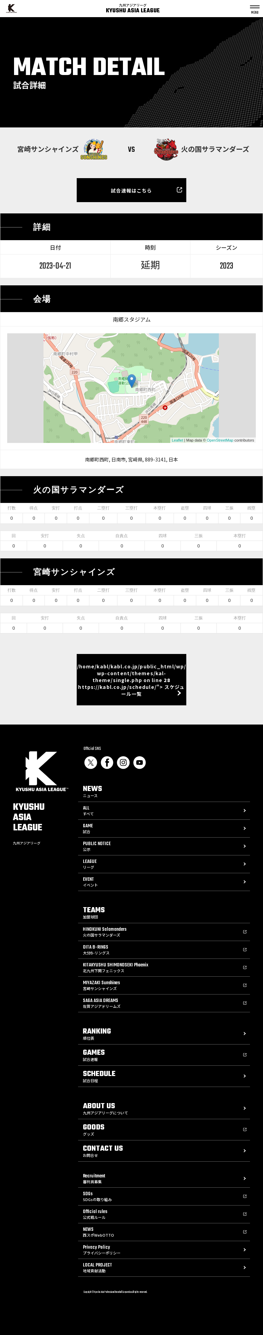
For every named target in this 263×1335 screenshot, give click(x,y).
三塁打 (131, 508)
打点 (78, 508)
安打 (56, 508)
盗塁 (185, 508)
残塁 (251, 508)
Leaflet (177, 440)
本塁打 (159, 508)
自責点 (121, 535)
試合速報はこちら (131, 190)
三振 (229, 508)
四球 (207, 508)
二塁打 (103, 508)
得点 (33, 508)
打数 (12, 508)
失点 (81, 535)
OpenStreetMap (220, 440)
